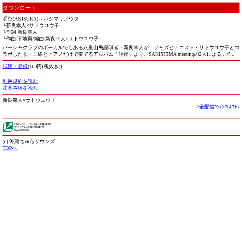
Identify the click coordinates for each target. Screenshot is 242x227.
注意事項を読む (20, 87)
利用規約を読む (20, 81)
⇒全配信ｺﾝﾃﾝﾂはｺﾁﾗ (216, 106)
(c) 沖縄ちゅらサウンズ (29, 141)
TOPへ (10, 148)
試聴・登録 (15, 66)
